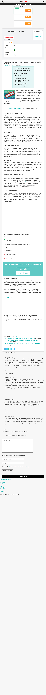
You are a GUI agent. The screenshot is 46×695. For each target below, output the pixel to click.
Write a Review (9, 37)
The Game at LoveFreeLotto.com (22, 70)
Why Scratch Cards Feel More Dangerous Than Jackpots (20, 338)
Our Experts (2, 482)
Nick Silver (6, 314)
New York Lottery (19, 71)
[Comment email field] (13, 463)
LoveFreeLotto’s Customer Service (23, 77)
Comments (2, 490)
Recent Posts (8, 297)
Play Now (28, 10)
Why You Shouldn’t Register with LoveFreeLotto (22, 84)
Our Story (2, 480)
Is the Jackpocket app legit (16, 108)
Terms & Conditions (14, 466)
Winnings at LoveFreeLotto (21, 73)
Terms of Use (2, 487)
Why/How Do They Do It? (20, 78)
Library (1, 483)
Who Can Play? (18, 75)
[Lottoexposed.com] (23, 1)
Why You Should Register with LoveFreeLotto (22, 81)
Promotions (2, 484)
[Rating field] (6, 435)
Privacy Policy (25, 466)
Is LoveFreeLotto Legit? (20, 86)
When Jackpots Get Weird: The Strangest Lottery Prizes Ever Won (22, 343)
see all (16, 336)
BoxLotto (27, 182)
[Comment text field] (17, 446)
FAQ (1, 486)
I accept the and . (16, 466)
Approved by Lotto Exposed (5, 479)
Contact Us (2, 491)
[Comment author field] (13, 459)
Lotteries (29, 4)
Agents (19, 4)
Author (7, 296)
